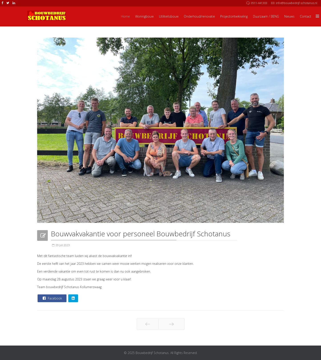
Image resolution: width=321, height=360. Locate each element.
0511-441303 (259, 3)
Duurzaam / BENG (266, 16)
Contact (305, 16)
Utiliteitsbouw (169, 16)
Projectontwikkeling (234, 16)
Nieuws (289, 16)
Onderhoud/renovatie (199, 16)
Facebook (52, 298)
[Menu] (317, 16)
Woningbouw (144, 16)
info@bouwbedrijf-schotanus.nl (296, 3)
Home (125, 16)
